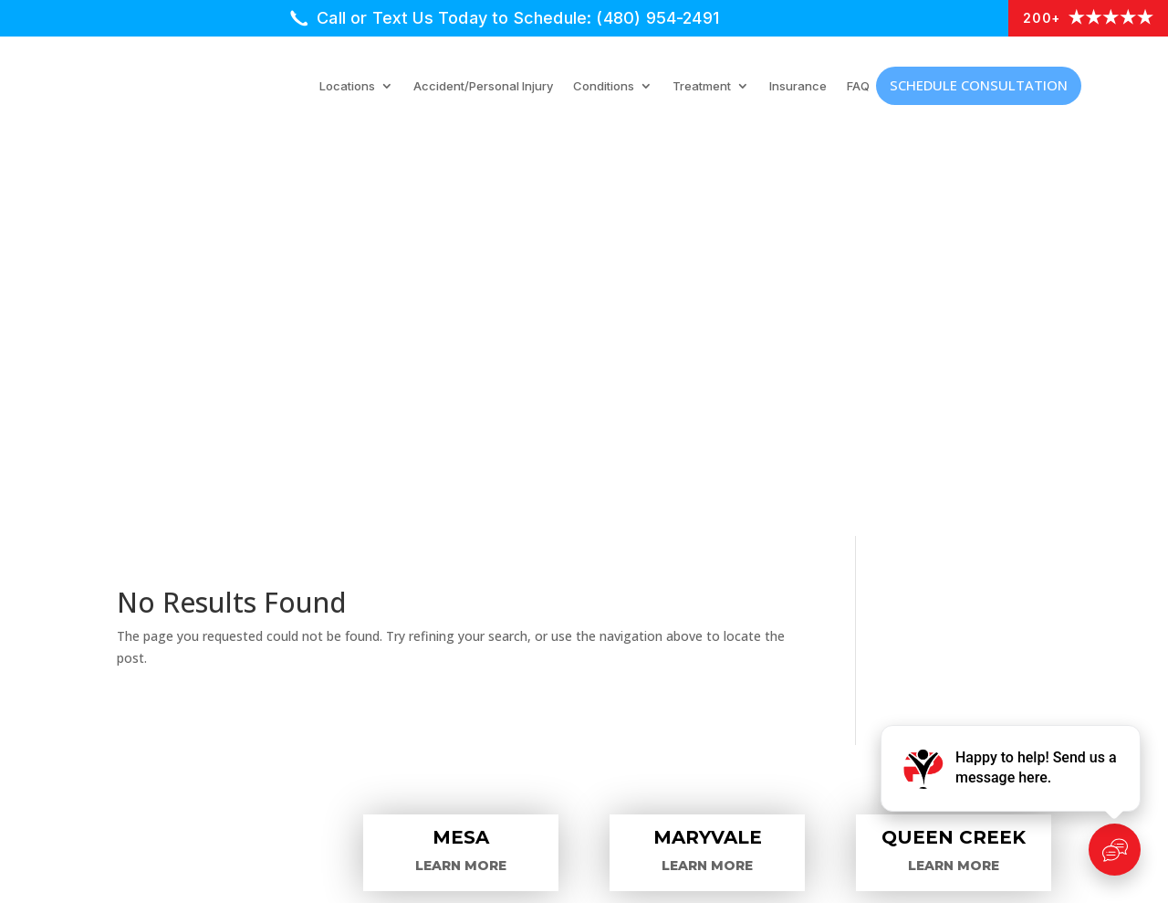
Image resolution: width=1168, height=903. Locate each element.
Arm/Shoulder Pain (866, 579)
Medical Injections (533, 604)
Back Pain (829, 602)
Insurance (798, 86)
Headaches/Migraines (876, 650)
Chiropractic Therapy (546, 676)
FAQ (858, 86)
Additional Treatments (551, 699)
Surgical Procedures (543, 652)
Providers (171, 602)
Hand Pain (831, 626)
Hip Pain (823, 674)
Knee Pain (830, 697)
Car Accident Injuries (215, 650)
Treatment (702, 86)
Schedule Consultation (979, 85)
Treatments (180, 626)
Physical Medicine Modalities (576, 628)
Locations (347, 86)
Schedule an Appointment (238, 674)
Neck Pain (830, 721)
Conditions (603, 86)
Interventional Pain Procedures (587, 581)
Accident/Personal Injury (483, 86)
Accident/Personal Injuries (567, 723)
